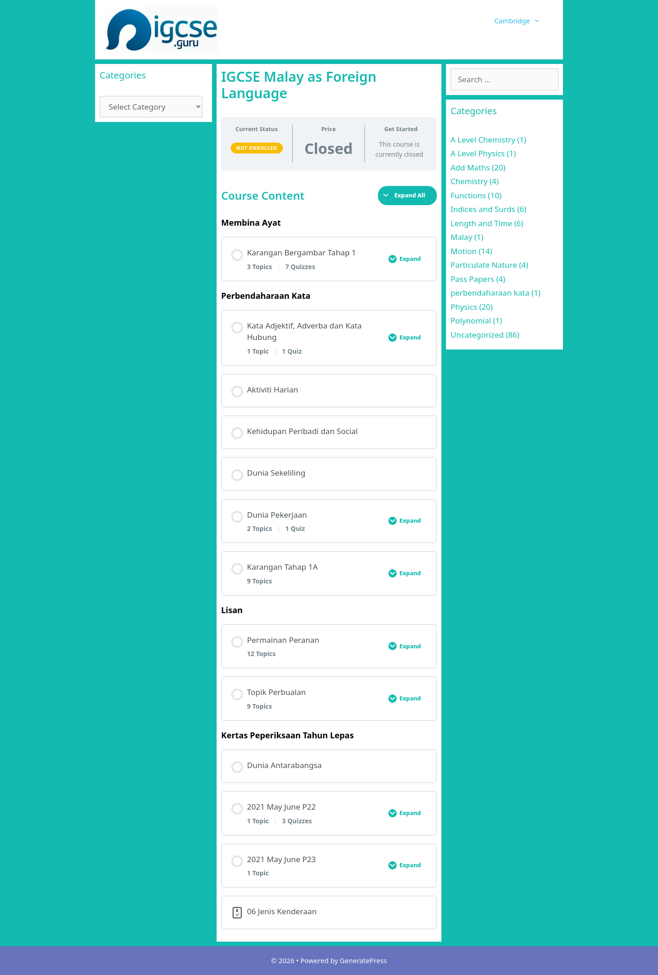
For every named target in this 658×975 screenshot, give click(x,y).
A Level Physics (478, 153)
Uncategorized (477, 334)
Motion (464, 251)
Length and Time (481, 223)
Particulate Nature (484, 265)
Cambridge (524, 20)
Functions (468, 195)
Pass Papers (472, 279)
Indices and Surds (483, 209)
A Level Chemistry (483, 139)
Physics (464, 307)
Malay (461, 237)
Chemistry (469, 181)
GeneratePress (363, 960)
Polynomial (471, 320)
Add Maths (470, 167)
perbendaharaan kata (490, 292)
